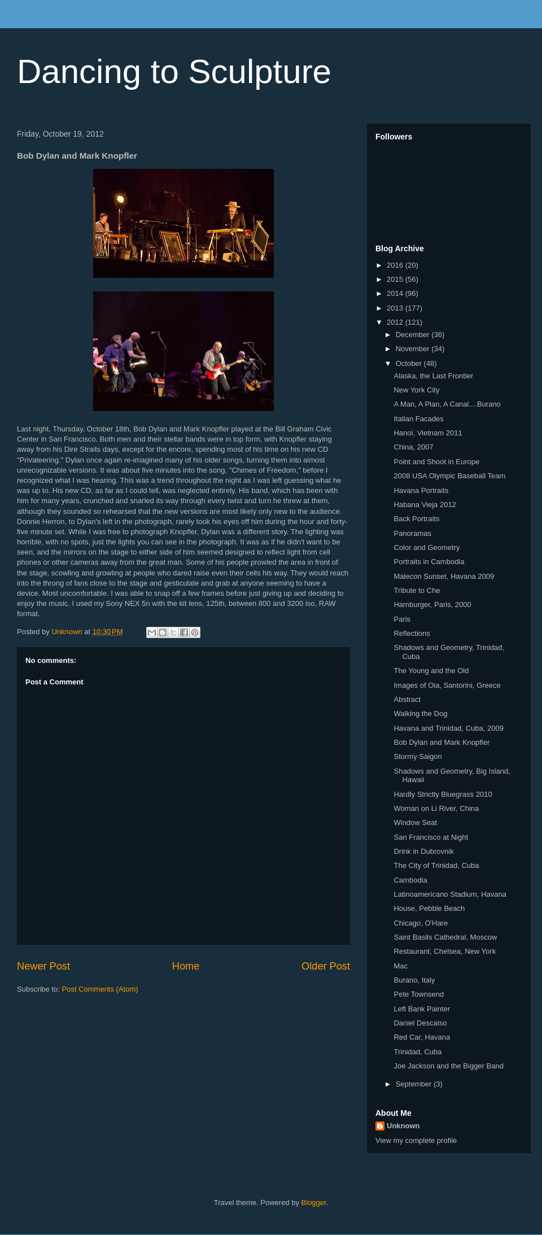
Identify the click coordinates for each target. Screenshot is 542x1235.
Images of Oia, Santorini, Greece (447, 685)
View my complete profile (416, 1140)
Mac (401, 966)
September (415, 1084)
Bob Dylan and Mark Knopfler (441, 742)
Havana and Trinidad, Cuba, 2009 (448, 728)
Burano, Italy (414, 980)
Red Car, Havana (422, 1037)
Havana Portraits (421, 490)
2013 (396, 308)
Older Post (325, 966)
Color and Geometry (427, 547)
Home (186, 966)
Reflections (412, 633)
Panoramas (412, 533)
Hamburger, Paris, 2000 (432, 604)
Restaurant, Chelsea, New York (445, 951)
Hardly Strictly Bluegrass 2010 (443, 794)
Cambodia (410, 880)
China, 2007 (413, 447)
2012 (396, 322)
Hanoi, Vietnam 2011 (428, 433)
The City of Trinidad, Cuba (436, 865)
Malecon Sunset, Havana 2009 (444, 576)
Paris (402, 619)
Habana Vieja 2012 (425, 504)
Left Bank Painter (422, 1009)
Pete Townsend (419, 994)
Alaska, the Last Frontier (433, 376)
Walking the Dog (420, 713)
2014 (396, 293)
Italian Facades (418, 418)
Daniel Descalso (420, 1023)
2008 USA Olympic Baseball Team (449, 476)
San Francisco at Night (431, 837)
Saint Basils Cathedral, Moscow (445, 937)
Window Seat (415, 822)
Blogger (313, 1202)
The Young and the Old (431, 670)
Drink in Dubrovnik (423, 851)
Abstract (407, 699)
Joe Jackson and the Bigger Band (448, 1066)
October (410, 363)
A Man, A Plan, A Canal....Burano (447, 404)
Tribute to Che (417, 590)
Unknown (403, 1125)
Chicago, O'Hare (421, 923)
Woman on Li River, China (436, 808)
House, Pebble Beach (429, 908)
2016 (396, 265)
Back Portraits (416, 518)
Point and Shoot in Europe (436, 461)
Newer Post (43, 966)
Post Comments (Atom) (100, 989)
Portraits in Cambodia (429, 561)
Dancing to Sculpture (174, 71)
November (414, 348)
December (414, 334)
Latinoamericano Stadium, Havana (450, 894)
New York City (416, 390)
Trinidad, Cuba (418, 1052)
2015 (396, 279)
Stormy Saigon (418, 756)
